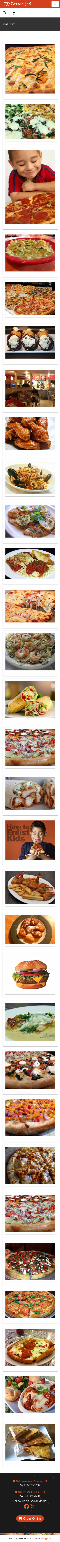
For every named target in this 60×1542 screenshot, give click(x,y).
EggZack (47, 1539)
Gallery (9, 24)
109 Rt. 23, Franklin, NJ (30, 1492)
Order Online (30, 1518)
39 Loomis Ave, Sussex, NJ (30, 1481)
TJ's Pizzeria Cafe (17, 4)
